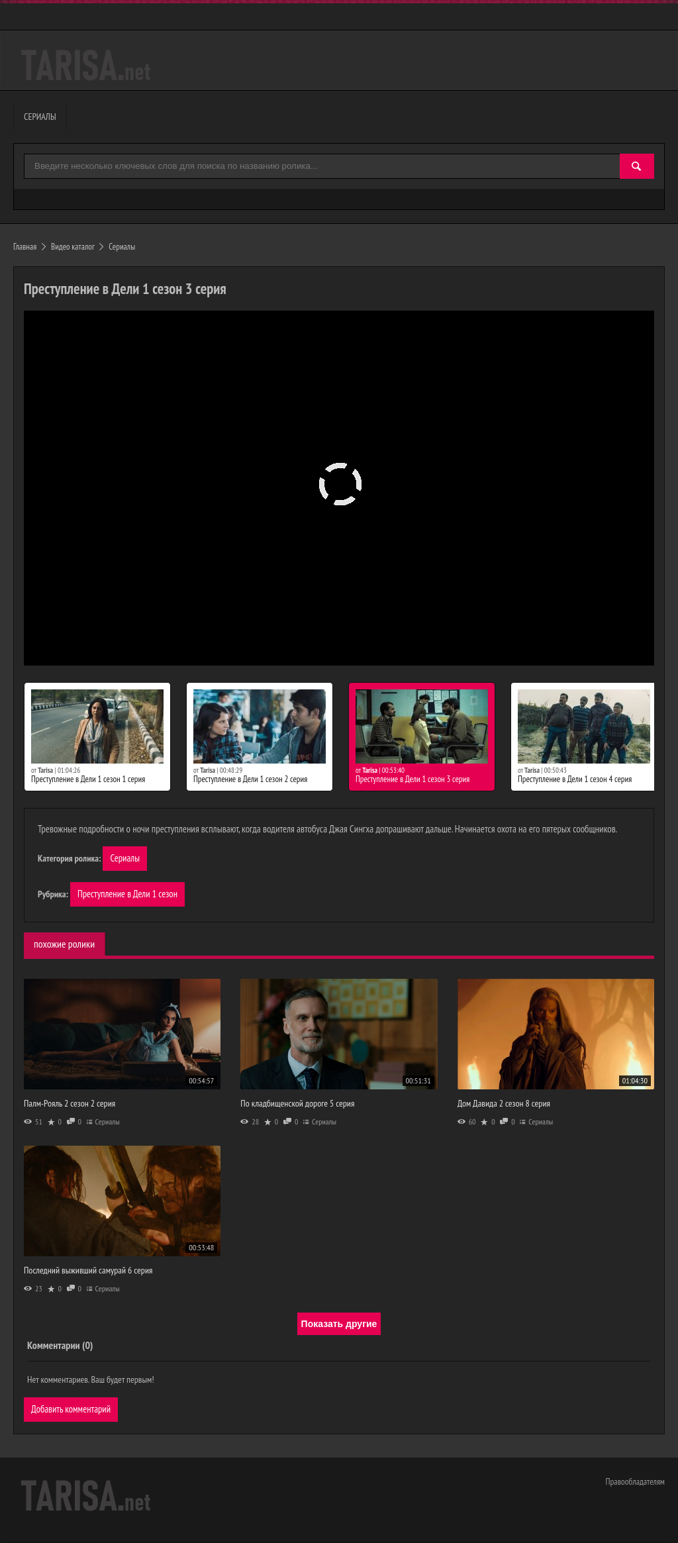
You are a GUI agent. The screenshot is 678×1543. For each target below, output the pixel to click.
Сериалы (125, 858)
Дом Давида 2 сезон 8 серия (504, 1105)
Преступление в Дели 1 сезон (128, 895)
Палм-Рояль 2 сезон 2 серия (69, 1105)
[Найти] (637, 166)
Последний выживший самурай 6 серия (88, 1271)
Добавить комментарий (72, 1411)
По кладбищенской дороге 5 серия (297, 1105)
